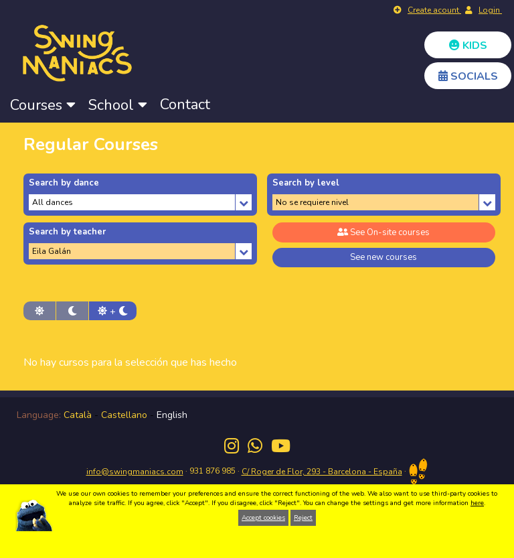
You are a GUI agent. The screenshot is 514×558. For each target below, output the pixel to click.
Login (490, 10)
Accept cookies (263, 517)
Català (78, 415)
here (477, 503)
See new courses (383, 257)
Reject (303, 517)
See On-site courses (383, 232)
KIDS (468, 45)
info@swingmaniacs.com (134, 472)
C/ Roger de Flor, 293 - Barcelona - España (322, 472)
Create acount (434, 10)
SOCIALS (468, 76)
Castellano (124, 415)
